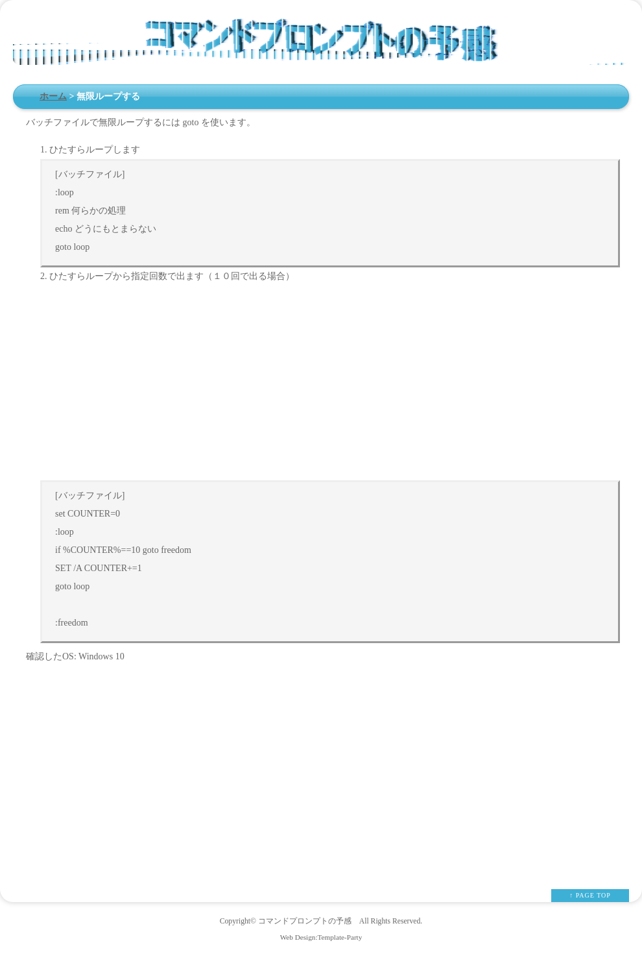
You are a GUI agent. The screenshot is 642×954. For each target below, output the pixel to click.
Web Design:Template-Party (321, 937)
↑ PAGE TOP (590, 895)
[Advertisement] (334, 383)
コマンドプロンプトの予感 (304, 921)
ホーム (53, 96)
